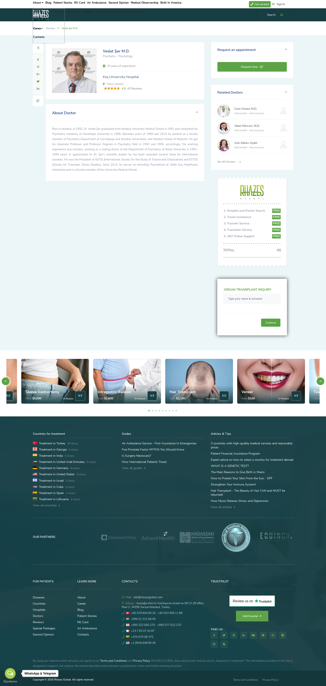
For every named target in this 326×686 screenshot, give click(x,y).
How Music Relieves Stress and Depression (240, 501)
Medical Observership (161, 4)
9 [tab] (176, 410)
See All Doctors (229, 161)
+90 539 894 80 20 (143, 613)
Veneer (247, 392)
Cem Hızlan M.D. (245, 109)
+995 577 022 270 (169, 625)
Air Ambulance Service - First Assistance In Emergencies (159, 443)
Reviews (129, 15)
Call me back (259, 4)
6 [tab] (166, 410)
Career (81, 604)
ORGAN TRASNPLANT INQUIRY (247, 289)
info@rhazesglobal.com (148, 597)
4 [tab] (159, 410)
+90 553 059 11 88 (170, 613)
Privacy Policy (141, 661)
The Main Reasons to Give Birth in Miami (237, 472)
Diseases (61, 15)
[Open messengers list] (10, 673)
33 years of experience (119, 66)
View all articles (223, 507)
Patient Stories (69, 4)
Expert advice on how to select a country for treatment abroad (252, 460)
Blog (52, 4)
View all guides (133, 468)
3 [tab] (156, 410)
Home (36, 28)
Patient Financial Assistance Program (235, 454)
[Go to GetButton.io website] (10, 681)
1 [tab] (149, 410)
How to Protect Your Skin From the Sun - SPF (242, 478)
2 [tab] (152, 410)
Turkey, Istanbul (113, 84)
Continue (271, 322)
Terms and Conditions (113, 661)
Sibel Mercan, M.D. (247, 126)
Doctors (113, 15)
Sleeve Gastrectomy (42, 392)
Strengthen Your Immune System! (233, 484)
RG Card (89, 4)
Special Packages (151, 15)
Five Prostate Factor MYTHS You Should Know (153, 450)
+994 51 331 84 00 (143, 619)
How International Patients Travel (144, 462)
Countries (79, 15)
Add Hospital (252, 616)
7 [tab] (169, 410)
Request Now (252, 66)
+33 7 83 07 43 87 (143, 631)
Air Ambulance (109, 4)
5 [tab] (162, 410)
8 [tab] (173, 410)
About (38, 4)
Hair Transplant (182, 392)
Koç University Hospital (121, 77)
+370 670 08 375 (142, 637)
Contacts (83, 635)
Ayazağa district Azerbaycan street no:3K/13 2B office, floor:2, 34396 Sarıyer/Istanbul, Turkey (163, 605)
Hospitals (97, 15)
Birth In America (189, 4)
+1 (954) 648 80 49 (143, 643)
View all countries (46, 505)
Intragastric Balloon (114, 392)
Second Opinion (132, 4)
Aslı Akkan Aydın (245, 143)
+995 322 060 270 (143, 625)
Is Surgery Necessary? (136, 456)
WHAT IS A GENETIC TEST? (230, 466)
